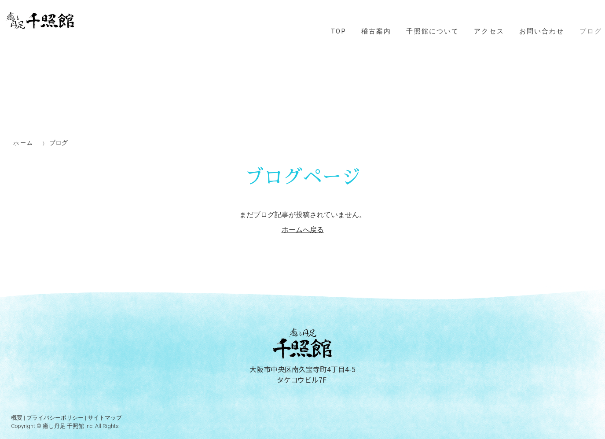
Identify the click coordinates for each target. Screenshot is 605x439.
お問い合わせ (542, 31)
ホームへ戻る (303, 229)
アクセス (489, 31)
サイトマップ (105, 417)
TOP (338, 31)
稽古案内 (376, 31)
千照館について (432, 31)
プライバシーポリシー (55, 417)
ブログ (590, 31)
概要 (16, 417)
